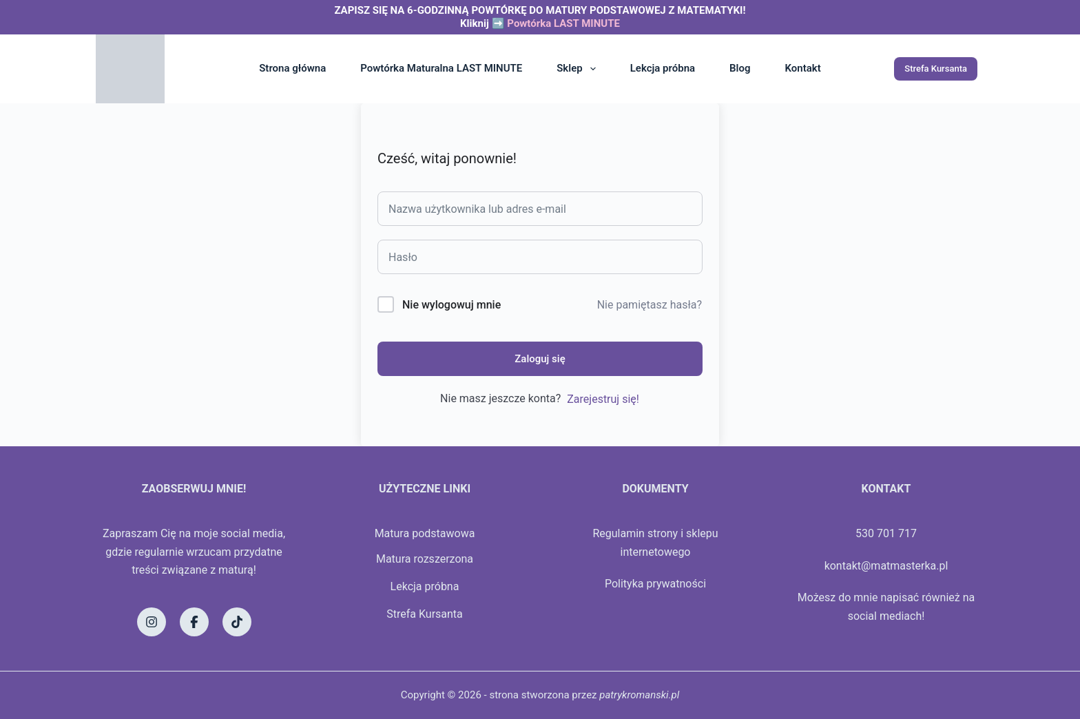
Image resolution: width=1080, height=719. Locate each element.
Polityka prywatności (655, 583)
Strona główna (292, 68)
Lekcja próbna (662, 68)
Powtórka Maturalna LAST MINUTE (441, 68)
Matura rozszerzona (424, 558)
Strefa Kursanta (935, 68)
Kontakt (803, 68)
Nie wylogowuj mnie (451, 304)
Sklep (579, 69)
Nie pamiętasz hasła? (649, 304)
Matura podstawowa (425, 533)
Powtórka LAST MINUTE (563, 23)
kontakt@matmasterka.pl (886, 565)
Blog (739, 68)
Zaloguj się (540, 359)
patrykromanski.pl (639, 695)
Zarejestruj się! (603, 399)
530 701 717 (886, 533)
